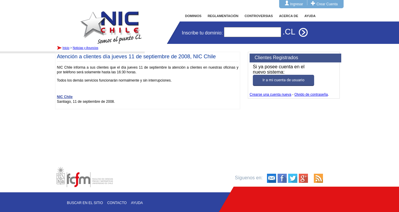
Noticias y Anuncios (85, 47)
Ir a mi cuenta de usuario (283, 80)
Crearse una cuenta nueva (270, 94)
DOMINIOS (193, 16)
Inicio (111, 22)
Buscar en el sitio (85, 203)
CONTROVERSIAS (259, 16)
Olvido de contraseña (311, 94)
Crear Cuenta (327, 4)
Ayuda (137, 203)
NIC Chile (64, 97)
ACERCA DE (288, 16)
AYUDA (310, 16)
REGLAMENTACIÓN (223, 16)
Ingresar (296, 4)
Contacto (117, 203)
